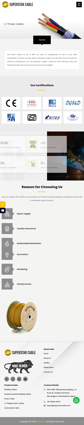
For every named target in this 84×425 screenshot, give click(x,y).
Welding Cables (10, 389)
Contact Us (48, 372)
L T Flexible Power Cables (14, 403)
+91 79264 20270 (53, 402)
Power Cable (9, 399)
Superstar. (41, 421)
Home (46, 353)
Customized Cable (11, 408)
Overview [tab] (42, 40)
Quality (46, 363)
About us (47, 358)
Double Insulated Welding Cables (17, 394)
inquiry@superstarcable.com (58, 405)
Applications (49, 367)
